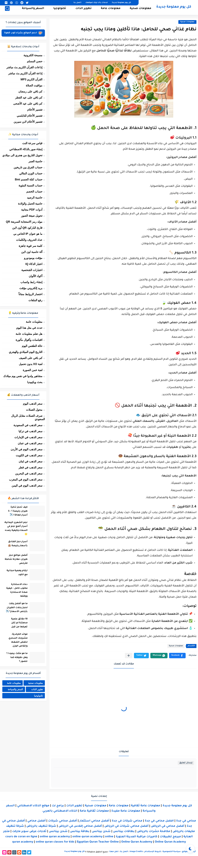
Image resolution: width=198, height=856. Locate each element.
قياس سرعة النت (32, 143)
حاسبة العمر (35, 161)
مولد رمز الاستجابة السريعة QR (24, 221)
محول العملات (34, 409)
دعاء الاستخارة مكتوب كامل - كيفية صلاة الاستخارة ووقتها (15, 591)
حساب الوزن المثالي (30, 173)
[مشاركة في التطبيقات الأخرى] (128, 655)
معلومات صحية (140, 10)
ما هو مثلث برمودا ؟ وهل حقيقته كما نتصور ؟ (15, 658)
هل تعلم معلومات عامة (29, 333)
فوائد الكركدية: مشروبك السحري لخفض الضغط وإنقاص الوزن (16, 641)
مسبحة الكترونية (33, 55)
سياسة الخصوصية (172, 852)
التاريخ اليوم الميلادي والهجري (25, 352)
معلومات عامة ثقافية (145, 805)
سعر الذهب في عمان (30, 443)
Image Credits (136, 852)
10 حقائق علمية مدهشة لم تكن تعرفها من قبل (17, 623)
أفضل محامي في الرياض (167, 826)
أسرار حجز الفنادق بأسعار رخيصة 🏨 (16, 544)
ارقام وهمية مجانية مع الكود (15, 573)
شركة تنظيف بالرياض (41, 826)
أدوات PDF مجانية (31, 209)
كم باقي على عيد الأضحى (27, 103)
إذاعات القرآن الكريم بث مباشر (24, 67)
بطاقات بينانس (124, 831)
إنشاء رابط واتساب (31, 282)
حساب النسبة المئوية (30, 185)
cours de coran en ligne (21, 836)
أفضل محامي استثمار (94, 821)
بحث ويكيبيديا (34, 382)
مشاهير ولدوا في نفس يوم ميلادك (22, 376)
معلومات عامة (111, 10)
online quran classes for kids (55, 842)
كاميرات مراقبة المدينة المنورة (136, 836)
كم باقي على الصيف (30, 358)
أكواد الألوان (35, 276)
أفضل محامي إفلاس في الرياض (80, 826)
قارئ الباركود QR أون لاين (27, 227)
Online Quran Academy (136, 842)
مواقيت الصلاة (34, 85)
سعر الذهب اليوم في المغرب (25, 479)
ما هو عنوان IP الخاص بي (27, 233)
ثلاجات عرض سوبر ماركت (29, 831)
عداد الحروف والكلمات (29, 239)
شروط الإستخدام (152, 852)
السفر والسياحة (33, 10)
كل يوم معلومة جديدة (121, 3)
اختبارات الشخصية (31, 270)
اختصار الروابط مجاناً (30, 294)
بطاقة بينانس (79, 831)
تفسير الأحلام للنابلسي (29, 115)
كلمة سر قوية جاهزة (30, 245)
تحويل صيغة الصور (31, 215)
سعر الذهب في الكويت (29, 455)
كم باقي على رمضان (30, 91)
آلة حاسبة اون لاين (31, 251)
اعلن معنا (113, 852)
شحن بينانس (101, 831)
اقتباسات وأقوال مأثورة (29, 339)
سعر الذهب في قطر (30, 467)
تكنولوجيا (59, 10)
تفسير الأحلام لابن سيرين (28, 121)
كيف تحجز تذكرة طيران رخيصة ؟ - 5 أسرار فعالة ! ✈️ (16, 511)
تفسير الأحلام (34, 109)
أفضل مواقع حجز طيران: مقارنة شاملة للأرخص (14, 560)
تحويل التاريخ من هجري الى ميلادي (22, 155)
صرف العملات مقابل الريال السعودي (28, 417)
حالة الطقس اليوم (32, 345)
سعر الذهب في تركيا (30, 431)
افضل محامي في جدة (159, 821)
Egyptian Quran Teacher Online (98, 842)
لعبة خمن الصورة (32, 370)
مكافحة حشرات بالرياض (153, 831)
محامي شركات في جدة (127, 821)
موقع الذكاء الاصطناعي (33, 805)
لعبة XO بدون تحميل (30, 364)
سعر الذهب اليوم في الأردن (26, 449)
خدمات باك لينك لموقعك (96, 3)
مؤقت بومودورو (33, 258)
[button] (177, 655)
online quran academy (55, 836)
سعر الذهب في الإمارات (28, 437)
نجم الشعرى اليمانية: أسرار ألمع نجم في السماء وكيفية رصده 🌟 (14, 528)
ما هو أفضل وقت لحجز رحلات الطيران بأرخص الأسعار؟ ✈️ (15, 608)
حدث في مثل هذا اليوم (29, 327)
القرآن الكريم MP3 (31, 79)
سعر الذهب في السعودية (27, 425)
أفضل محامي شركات (62, 821)
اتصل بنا (77, 3)
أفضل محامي (36, 821)
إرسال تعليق (185, 763)
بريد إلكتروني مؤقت (30, 288)
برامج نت (58, 805)
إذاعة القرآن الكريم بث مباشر (25, 73)
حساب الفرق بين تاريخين (28, 167)
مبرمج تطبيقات (170, 836)
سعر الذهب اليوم (32, 403)
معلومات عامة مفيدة (125, 811)
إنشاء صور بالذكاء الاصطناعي (25, 149)
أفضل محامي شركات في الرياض (126, 826)
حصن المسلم (34, 61)
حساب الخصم (34, 191)
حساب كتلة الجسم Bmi (28, 179)
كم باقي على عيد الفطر (28, 97)
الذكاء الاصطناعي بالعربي (60, 811)
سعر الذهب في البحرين (28, 473)
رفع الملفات (35, 300)
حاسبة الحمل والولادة (30, 203)
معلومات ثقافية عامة (94, 811)
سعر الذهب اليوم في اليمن (27, 485)
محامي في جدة (186, 821)
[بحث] (7, 10)
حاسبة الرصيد (34, 197)
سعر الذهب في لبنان (30, 461)
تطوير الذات (83, 10)
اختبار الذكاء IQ (33, 264)
